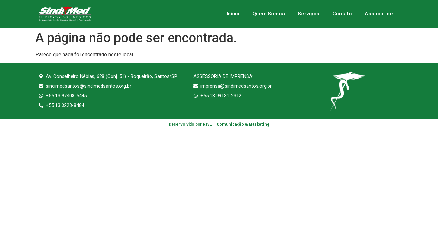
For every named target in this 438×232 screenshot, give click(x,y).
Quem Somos (268, 14)
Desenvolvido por (219, 124)
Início (233, 14)
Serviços (308, 14)
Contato (342, 14)
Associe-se (379, 14)
